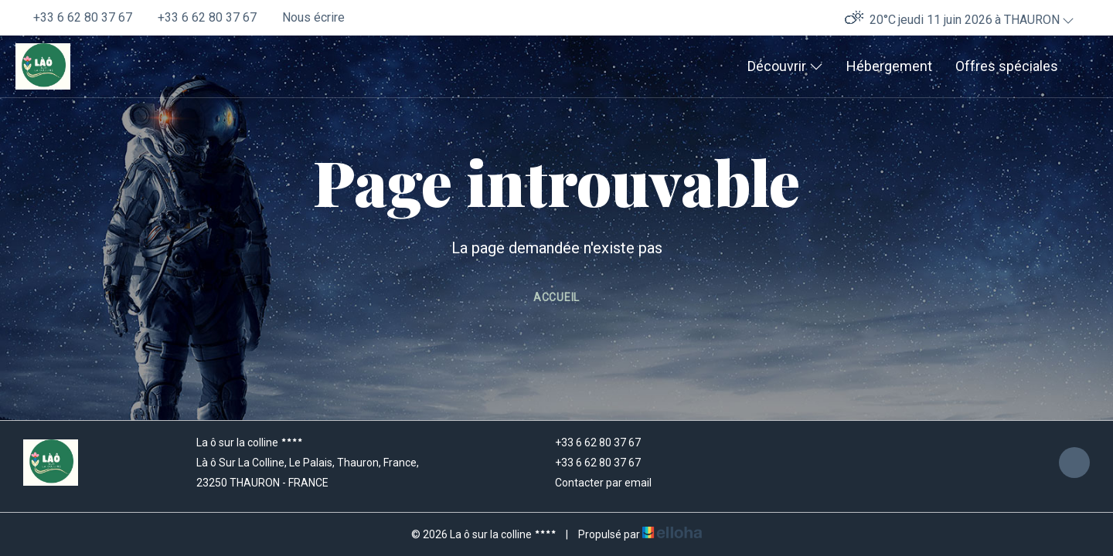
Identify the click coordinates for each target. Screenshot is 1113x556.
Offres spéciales (1006, 66)
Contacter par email (594, 483)
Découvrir (785, 66)
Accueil (556, 297)
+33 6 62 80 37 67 (589, 442)
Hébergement (889, 66)
